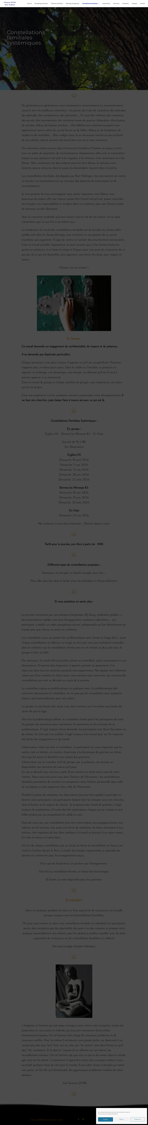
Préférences (137, 1119)
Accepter (105, 1119)
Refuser (121, 1119)
